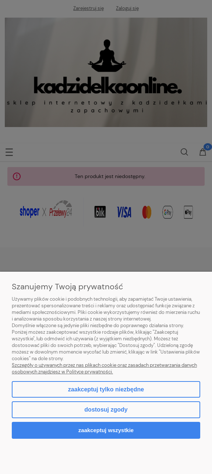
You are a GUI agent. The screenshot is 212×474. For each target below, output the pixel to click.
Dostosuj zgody (105, 409)
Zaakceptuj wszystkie (106, 430)
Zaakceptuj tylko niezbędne (106, 389)
